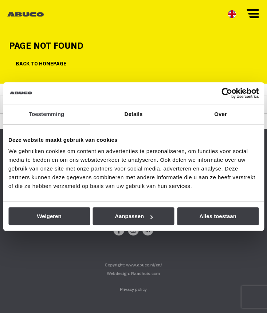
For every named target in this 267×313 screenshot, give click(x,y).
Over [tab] (220, 114)
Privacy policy (133, 293)
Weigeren (49, 216)
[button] (252, 13)
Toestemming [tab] (46, 114)
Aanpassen (134, 216)
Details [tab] (134, 114)
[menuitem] (232, 14)
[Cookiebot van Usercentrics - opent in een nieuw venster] (227, 93)
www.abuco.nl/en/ (144, 269)
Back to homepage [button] (41, 63)
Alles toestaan (217, 216)
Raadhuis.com (145, 277)
